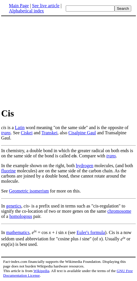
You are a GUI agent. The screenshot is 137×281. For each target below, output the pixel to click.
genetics (13, 205)
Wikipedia (41, 271)
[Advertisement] (68, 61)
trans (6, 132)
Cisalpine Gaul (82, 132)
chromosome (119, 211)
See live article (45, 5)
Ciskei (27, 132)
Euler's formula (90, 232)
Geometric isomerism (29, 190)
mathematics (17, 232)
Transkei (49, 132)
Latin (20, 127)
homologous (20, 216)
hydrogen (84, 165)
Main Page (19, 5)
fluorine (8, 170)
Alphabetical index (26, 10)
